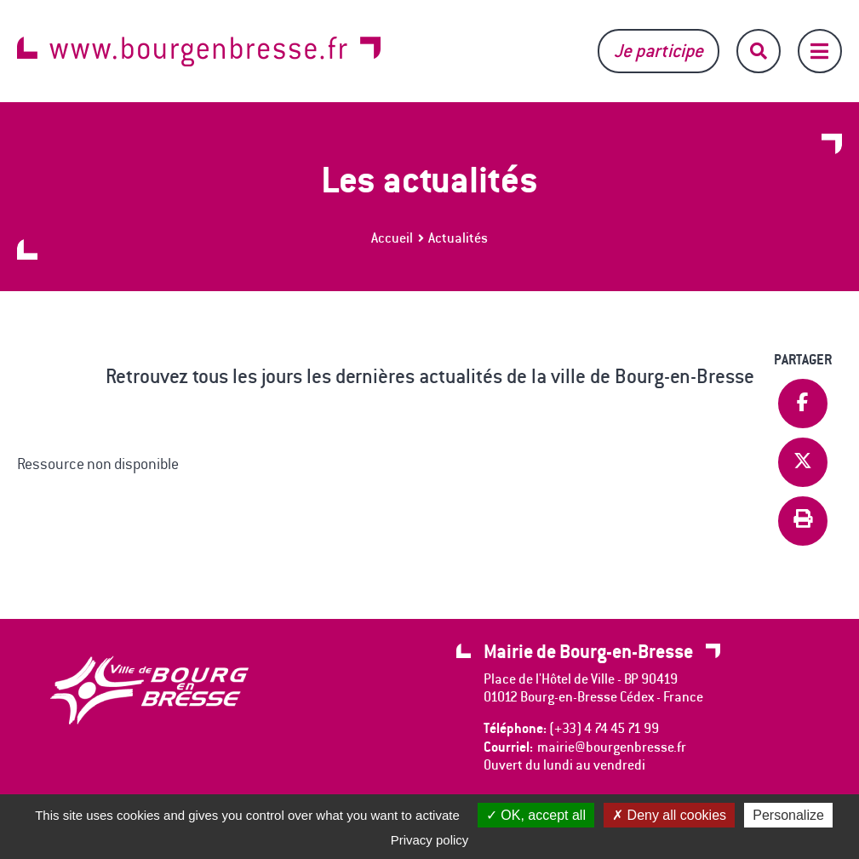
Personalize (788, 815)
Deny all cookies (669, 815)
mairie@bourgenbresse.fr (611, 747)
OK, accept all (536, 815)
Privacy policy (430, 840)
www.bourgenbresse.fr (199, 51)
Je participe (658, 50)
